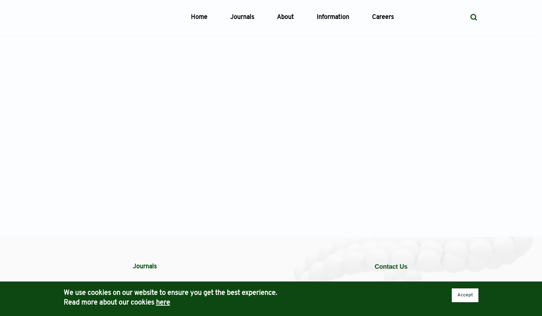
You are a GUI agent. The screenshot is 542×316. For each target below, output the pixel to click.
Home (199, 17)
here (163, 302)
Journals (242, 17)
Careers (383, 17)
